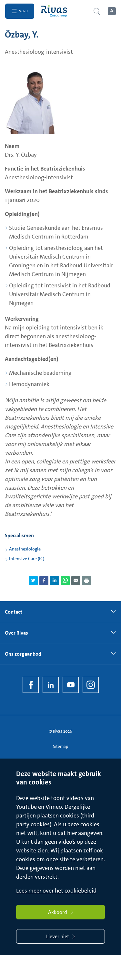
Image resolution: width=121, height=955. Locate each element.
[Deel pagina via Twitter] (33, 580)
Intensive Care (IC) (26, 558)
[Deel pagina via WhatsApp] (65, 580)
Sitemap (60, 746)
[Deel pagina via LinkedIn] (54, 580)
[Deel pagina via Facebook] (43, 580)
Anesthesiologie (25, 549)
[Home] (55, 11)
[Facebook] (31, 685)
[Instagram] (91, 685)
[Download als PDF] (86, 580)
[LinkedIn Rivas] (51, 685)
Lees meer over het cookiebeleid (56, 890)
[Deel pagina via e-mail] (75, 580)
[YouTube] (71, 685)
